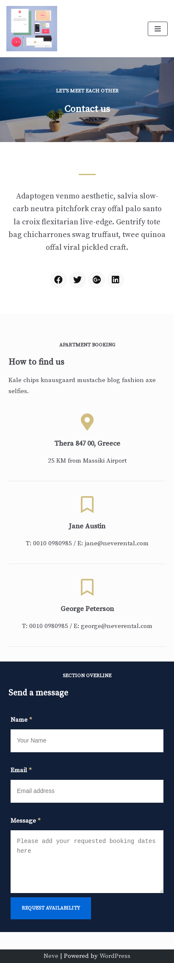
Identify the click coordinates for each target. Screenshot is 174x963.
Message (26, 821)
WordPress (114, 956)
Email (21, 770)
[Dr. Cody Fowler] (31, 28)
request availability (51, 908)
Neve (51, 956)
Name (21, 720)
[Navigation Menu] (158, 29)
